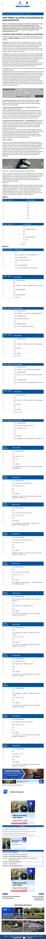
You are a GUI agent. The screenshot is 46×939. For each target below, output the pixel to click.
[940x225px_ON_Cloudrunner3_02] (23, 163)
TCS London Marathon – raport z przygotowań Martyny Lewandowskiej (32, 930)
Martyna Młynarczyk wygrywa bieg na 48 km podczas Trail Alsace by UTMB (18, 835)
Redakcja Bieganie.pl (19, 13)
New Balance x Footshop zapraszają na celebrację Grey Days (15, 829)
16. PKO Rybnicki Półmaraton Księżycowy (17, 856)
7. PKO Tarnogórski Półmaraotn (15, 865)
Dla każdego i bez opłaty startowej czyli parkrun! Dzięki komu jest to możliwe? (19, 831)
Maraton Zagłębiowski (13, 852)
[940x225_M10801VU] (23, 93)
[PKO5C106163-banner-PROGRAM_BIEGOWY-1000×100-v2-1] (23, 781)
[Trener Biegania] (23, 773)
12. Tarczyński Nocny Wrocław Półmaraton (17, 854)
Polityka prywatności (19, 936)
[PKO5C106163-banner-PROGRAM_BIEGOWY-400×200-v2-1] (14, 843)
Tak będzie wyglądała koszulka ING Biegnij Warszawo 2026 (15, 833)
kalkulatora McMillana (14, 38)
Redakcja (11, 936)
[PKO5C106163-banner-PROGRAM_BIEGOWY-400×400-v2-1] (23, 812)
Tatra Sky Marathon (12, 863)
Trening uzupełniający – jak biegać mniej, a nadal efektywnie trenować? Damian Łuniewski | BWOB (12, 917)
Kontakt (6, 936)
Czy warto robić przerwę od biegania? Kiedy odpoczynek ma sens (32, 917)
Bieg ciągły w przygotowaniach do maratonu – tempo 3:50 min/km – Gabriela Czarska (11, 930)
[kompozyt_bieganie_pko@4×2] (23, 3)
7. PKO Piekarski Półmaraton (14, 861)
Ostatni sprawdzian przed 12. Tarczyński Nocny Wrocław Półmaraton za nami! (19, 827)
